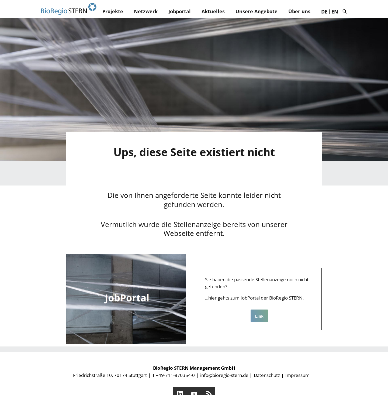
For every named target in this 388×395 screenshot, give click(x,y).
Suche (346, 11)
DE (324, 11)
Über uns (299, 11)
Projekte (112, 11)
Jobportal (179, 11)
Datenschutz (267, 375)
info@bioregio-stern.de (224, 375)
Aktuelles (213, 11)
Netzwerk (146, 11)
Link (259, 316)
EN (334, 11)
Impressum (297, 375)
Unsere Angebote (256, 11)
